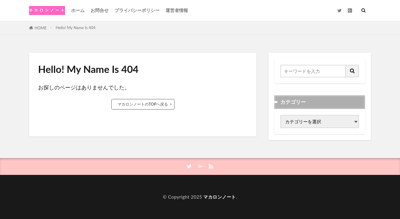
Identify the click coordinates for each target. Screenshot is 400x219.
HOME (40, 28)
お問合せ (100, 10)
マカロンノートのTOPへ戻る (143, 104)
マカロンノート (219, 197)
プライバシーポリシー (137, 10)
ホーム (78, 10)
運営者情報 (177, 10)
